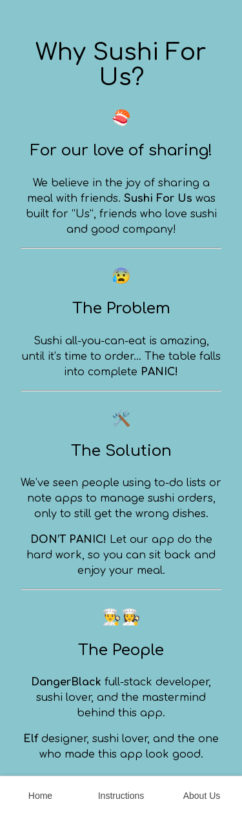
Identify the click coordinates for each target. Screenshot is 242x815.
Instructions (121, 795)
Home (40, 795)
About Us (202, 795)
